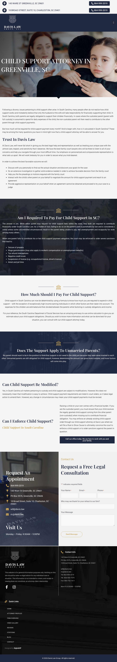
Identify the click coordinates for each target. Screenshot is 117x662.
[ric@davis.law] (7, 514)
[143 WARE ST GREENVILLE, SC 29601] (4, 3)
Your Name (66, 490)
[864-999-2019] (7, 485)
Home (9, 609)
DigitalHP (17, 648)
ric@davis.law (17, 514)
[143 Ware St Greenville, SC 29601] (7, 490)
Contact (10, 642)
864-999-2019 (17, 485)
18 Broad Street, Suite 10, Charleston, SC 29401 (34, 10)
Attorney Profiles (14, 613)
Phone (100, 490)
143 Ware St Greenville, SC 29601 (26, 491)
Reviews (10, 628)
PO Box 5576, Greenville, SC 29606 (27, 496)
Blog (9, 637)
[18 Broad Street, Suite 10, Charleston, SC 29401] (4, 10)
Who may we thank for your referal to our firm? (80, 501)
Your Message (67, 512)
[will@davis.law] (7, 509)
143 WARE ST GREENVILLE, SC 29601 (26, 3)
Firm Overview (12, 618)
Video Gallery (12, 623)
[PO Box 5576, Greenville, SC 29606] (7, 496)
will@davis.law (17, 509)
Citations (11, 632)
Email (82, 490)
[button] (113, 23)
